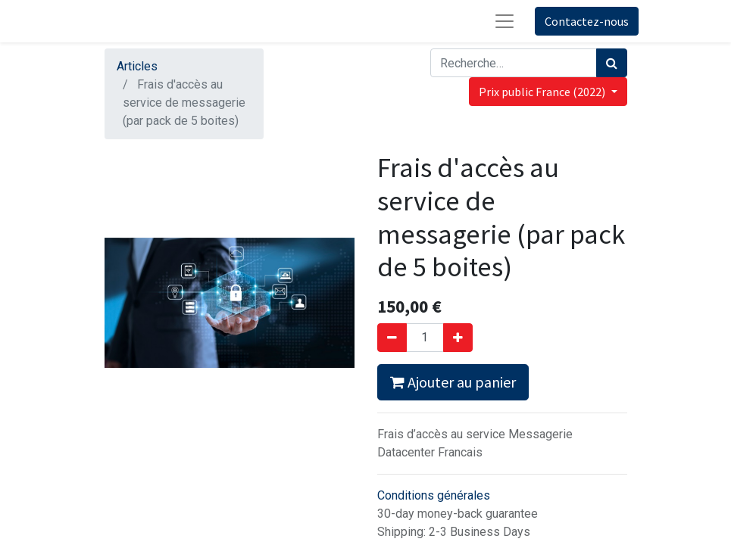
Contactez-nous (587, 21)
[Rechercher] (611, 62)
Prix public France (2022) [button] (543, 91)
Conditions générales (433, 495)
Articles (137, 66)
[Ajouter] (458, 337)
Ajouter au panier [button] (453, 381)
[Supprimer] (392, 337)
